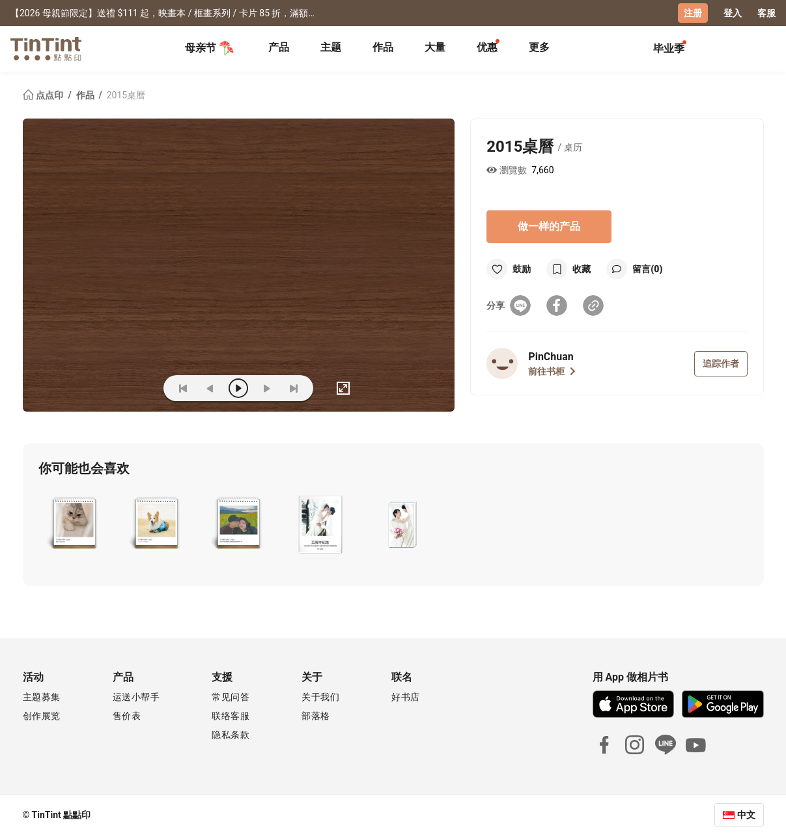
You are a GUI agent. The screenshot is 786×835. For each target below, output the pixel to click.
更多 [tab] (539, 47)
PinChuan (550, 356)
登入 (732, 13)
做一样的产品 (549, 226)
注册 (693, 13)
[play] (238, 388)
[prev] (210, 388)
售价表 (127, 716)
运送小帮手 (136, 697)
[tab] (279, 49)
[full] (343, 388)
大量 (435, 47)
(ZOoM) (133, 388)
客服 (766, 13)
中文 (746, 815)
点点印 (44, 95)
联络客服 (230, 716)
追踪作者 (721, 363)
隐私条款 (230, 734)
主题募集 (42, 697)
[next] (266, 388)
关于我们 (320, 697)
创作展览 (42, 716)
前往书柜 (552, 371)
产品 (278, 47)
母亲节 (209, 48)
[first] (183, 388)
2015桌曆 (126, 95)
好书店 (405, 697)
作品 (382, 47)
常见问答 (230, 697)
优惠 (487, 47)
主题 (330, 47)
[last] (293, 388)
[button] (74, 524)
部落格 (316, 716)
